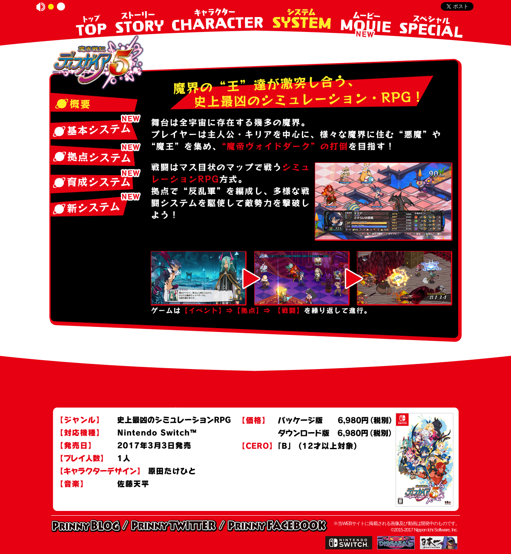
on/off (40, 7)
